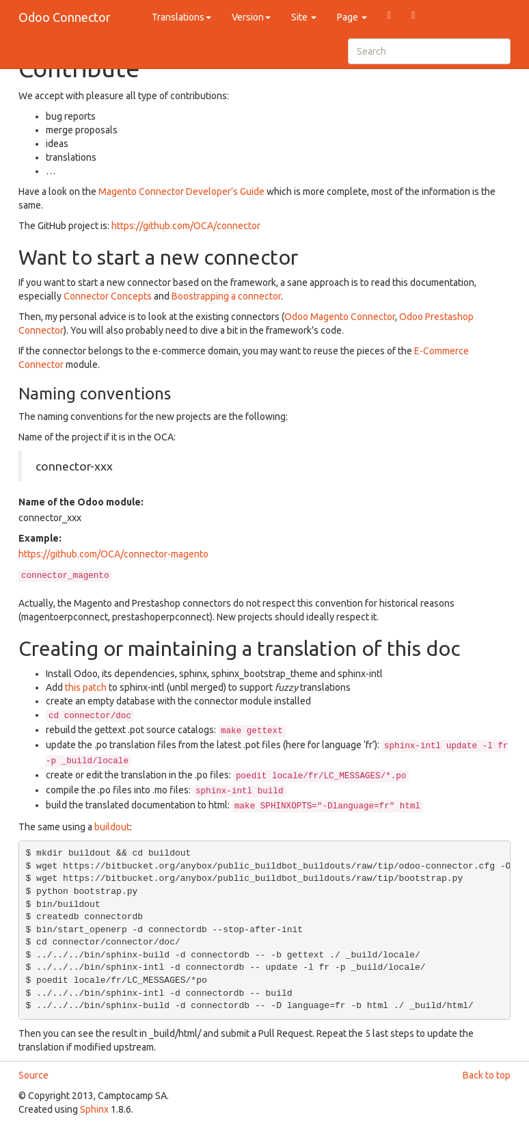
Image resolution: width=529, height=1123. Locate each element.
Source (33, 1075)
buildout (112, 826)
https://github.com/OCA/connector (185, 225)
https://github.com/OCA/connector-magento (113, 554)
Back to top (487, 1075)
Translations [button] (181, 17)
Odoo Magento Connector (339, 316)
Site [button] (303, 17)
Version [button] (251, 17)
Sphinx (94, 1109)
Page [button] (352, 17)
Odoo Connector (64, 17)
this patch (86, 687)
